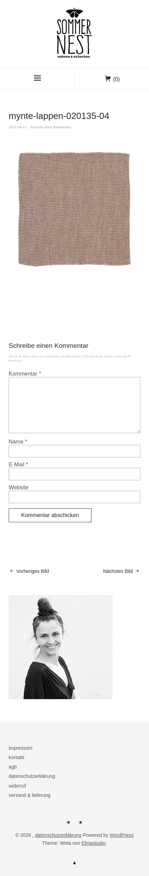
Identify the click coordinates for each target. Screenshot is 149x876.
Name (18, 442)
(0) (116, 79)
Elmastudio (93, 843)
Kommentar (25, 374)
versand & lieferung (30, 795)
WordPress (122, 835)
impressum (20, 748)
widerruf (17, 786)
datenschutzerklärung (32, 776)
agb (13, 767)
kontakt (16, 757)
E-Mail (18, 464)
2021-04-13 (17, 127)
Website (19, 487)
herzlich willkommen (68, 824)
